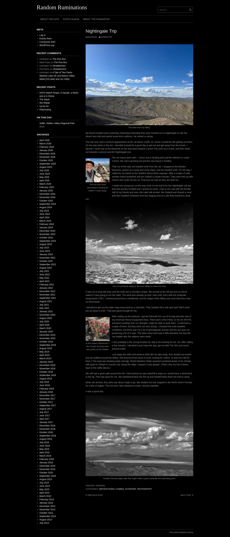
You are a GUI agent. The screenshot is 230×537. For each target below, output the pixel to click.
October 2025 (46, 160)
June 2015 (44, 486)
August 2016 (45, 439)
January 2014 (46, 503)
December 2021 (47, 291)
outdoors (130, 489)
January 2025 (46, 190)
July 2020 (44, 321)
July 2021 (44, 304)
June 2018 (44, 385)
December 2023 (47, 231)
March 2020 (45, 328)
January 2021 (46, 311)
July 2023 (44, 247)
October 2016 (46, 432)
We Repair (44, 103)
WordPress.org (46, 45)
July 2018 (44, 382)
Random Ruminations (62, 7)
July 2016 (44, 442)
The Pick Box (59, 59)
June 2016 (44, 445)
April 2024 (44, 217)
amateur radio (107, 489)
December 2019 (47, 335)
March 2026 (45, 143)
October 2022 (46, 261)
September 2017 (47, 405)
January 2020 (46, 331)
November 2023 (47, 234)
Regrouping (45, 109)
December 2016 (47, 425)
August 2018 (45, 378)
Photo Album (71, 19)
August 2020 (45, 318)
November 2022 (47, 257)
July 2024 (44, 210)
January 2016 (46, 462)
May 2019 (44, 351)
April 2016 (44, 452)
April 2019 (44, 355)
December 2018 (47, 365)
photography (144, 489)
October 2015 (46, 472)
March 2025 (45, 184)
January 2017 (46, 422)
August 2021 (45, 301)
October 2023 (46, 237)
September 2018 (47, 375)
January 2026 (46, 150)
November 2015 (47, 469)
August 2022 (45, 268)
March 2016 (45, 456)
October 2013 (46, 513)
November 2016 (47, 429)
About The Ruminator (96, 19)
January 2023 (46, 254)
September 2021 (47, 298)
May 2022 (44, 278)
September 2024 (47, 204)
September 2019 (47, 345)
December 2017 (47, 395)
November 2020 (47, 315)
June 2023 (44, 251)
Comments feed (47, 42)
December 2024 (47, 194)
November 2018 (47, 368)
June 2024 (44, 214)
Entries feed (45, 38)
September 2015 (47, 476)
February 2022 (46, 284)
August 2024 (45, 207)
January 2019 (46, 362)
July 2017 (44, 412)
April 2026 (44, 140)
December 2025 (47, 153)
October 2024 (46, 200)
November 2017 (47, 398)
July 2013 (44, 523)
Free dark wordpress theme (181, 532)
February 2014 (46, 499)
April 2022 (44, 281)
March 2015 (45, 496)
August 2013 (45, 519)
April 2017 (44, 419)
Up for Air (44, 106)
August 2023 (45, 244)
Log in (42, 35)
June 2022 (44, 274)
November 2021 (47, 294)
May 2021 (44, 308)
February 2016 (46, 459)
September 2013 (47, 516)
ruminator (106, 37)
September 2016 (47, 435)
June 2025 (44, 173)
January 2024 (46, 227)
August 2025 (45, 167)
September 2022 (47, 264)
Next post (186, 495)
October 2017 (46, 402)
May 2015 (44, 489)
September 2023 (47, 241)
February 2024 (46, 224)
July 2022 (44, 271)
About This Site (49, 19)
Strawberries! (59, 65)
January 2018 (46, 392)
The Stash (44, 99)
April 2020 (44, 325)
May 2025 (44, 177)
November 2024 (47, 197)
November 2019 (47, 338)
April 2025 (44, 180)
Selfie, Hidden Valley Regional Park (57, 123)
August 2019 (45, 348)
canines (120, 489)
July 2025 (44, 170)
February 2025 (46, 187)
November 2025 (47, 157)
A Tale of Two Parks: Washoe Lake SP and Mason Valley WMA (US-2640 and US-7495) (57, 75)
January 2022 (46, 288)
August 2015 (45, 479)
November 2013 (47, 509)
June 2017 (44, 415)
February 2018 (46, 388)
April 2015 (44, 492)
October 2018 (46, 372)
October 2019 (46, 341)
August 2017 (45, 409)
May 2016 (44, 449)
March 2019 (45, 358)
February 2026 (46, 147)
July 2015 (44, 482)
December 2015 (47, 466)
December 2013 (47, 506)
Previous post (95, 495)
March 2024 (45, 221)
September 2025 (47, 163)
